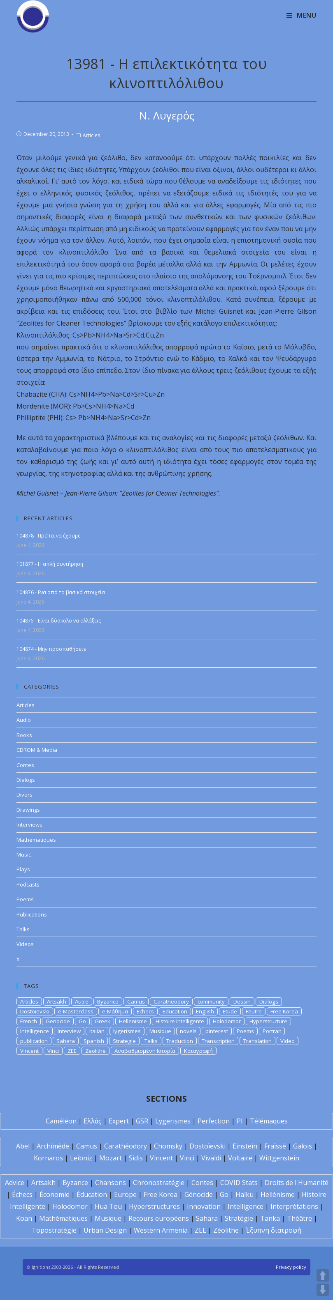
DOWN (323, 1290)
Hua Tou (108, 1206)
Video (287, 1041)
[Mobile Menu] (301, 15)
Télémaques (269, 1120)
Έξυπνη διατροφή (273, 1230)
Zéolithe (226, 1230)
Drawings (28, 809)
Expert (119, 1120)
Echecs (145, 1011)
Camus (136, 1001)
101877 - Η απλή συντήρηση (49, 563)
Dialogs (25, 779)
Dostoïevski (207, 1146)
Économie (55, 1194)
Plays (23, 869)
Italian (97, 1031)
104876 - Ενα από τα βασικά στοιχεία (60, 592)
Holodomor (227, 1021)
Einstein (245, 1146)
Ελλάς (93, 1120)
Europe (125, 1194)
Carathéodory (125, 1146)
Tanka (270, 1218)
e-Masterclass (75, 1011)
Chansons (110, 1182)
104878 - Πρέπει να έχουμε (48, 535)
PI (240, 1120)
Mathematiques (36, 839)
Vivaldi (211, 1157)
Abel (23, 1146)
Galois (302, 1146)
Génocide (198, 1194)
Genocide (58, 1021)
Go (82, 1021)
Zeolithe (95, 1050)
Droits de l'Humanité (296, 1182)
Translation (257, 1041)
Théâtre (299, 1218)
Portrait (272, 1031)
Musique (160, 1031)
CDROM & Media (36, 749)
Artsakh (56, 1001)
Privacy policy (291, 1267)
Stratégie (239, 1218)
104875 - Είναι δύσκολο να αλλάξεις (58, 620)
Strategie (124, 1041)
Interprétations (294, 1206)
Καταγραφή (198, 1050)
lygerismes (127, 1031)
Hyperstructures (154, 1206)
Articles (91, 135)
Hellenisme (133, 1021)
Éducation (92, 1194)
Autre (81, 1001)
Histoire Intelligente (180, 1021)
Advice (14, 1182)
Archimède (53, 1146)
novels (188, 1031)
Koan (24, 1218)
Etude (230, 1011)
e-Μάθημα (115, 1011)
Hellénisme (278, 1194)
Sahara (65, 1041)
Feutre (254, 1011)
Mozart (110, 1157)
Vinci (53, 1050)
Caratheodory (171, 1001)
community (211, 1001)
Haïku (244, 1194)
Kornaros (48, 1157)
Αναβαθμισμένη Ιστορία (144, 1050)
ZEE (72, 1050)
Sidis (136, 1157)
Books (24, 735)
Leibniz (81, 1157)
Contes (25, 765)
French (28, 1021)
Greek (102, 1021)
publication (34, 1041)
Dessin (242, 1001)
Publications (31, 914)
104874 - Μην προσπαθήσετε (51, 648)
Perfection (214, 1120)
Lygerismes (173, 1120)
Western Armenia (161, 1230)
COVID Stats (239, 1182)
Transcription (218, 1041)
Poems (25, 899)
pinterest (216, 1031)
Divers (24, 794)
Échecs (22, 1194)
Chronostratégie (158, 1182)
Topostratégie (54, 1230)
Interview (69, 1031)
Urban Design (105, 1230)
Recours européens (158, 1218)
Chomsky (168, 1146)
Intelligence (34, 1031)
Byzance (108, 1001)
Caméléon (61, 1120)
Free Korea (284, 1011)
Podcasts (28, 884)
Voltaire (240, 1157)
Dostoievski (34, 1011)
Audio (23, 719)
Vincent (29, 1050)
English (205, 1011)
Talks (23, 929)
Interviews (29, 824)
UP (323, 1275)
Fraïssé (275, 1146)
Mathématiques (63, 1218)
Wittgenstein (279, 1157)
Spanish (94, 1041)
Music (23, 854)
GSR (142, 1120)
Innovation (204, 1206)
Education (175, 1011)
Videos (25, 944)
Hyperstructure (268, 1021)
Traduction (179, 1041)
